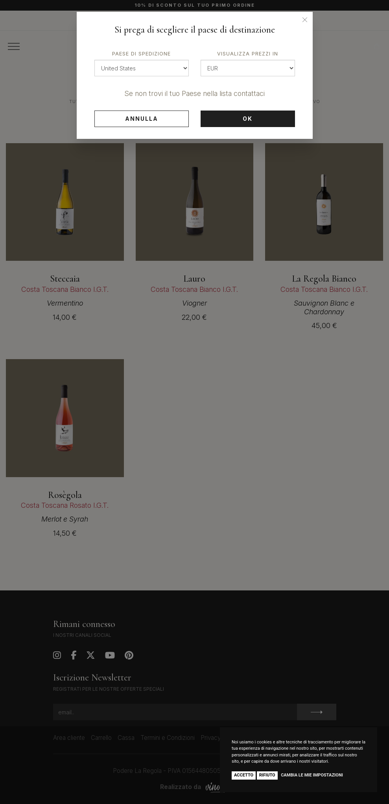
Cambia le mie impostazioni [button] (312, 775)
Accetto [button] (243, 775)
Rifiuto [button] (267, 775)
